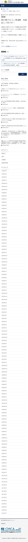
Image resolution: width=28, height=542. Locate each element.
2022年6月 (4, 312)
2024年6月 (4, 236)
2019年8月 (4, 412)
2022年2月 (4, 324)
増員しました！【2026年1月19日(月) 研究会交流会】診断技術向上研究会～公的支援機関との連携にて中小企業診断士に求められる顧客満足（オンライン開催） (13, 142)
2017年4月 (4, 497)
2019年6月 (4, 419)
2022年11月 (4, 296)
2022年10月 (4, 299)
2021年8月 (4, 343)
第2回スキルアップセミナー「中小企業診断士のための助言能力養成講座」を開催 (13, 64)
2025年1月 (4, 214)
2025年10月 (4, 189)
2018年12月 (4, 437)
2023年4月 (4, 280)
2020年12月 (4, 365)
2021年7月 (4, 346)
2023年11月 (4, 258)
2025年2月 (4, 211)
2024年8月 (4, 230)
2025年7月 (4, 199)
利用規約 (3, 523)
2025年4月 (4, 205)
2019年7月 (4, 415)
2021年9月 (4, 340)
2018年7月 (4, 453)
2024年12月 (4, 218)
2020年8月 (4, 378)
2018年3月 (4, 466)
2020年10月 (4, 371)
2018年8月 (4, 450)
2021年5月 (4, 353)
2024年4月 (4, 243)
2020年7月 (4, 381)
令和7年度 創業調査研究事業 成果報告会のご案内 (12, 113)
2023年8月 (4, 268)
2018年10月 (4, 444)
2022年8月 (4, 305)
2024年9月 (4, 227)
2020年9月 (4, 375)
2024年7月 (4, 233)
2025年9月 (4, 192)
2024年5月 (4, 240)
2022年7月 (4, 309)
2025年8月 (4, 195)
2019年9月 (4, 409)
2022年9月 (4, 302)
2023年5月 (4, 277)
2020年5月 (4, 387)
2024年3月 (4, 246)
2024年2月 (4, 249)
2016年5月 (4, 503)
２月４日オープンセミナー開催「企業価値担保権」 (13, 108)
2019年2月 (4, 431)
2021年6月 (4, 349)
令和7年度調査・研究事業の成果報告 (9, 83)
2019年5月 (4, 422)
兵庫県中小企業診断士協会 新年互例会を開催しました (14, 125)
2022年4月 (4, 318)
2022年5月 (4, 315)
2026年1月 (4, 180)
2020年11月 (4, 368)
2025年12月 (4, 183)
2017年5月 (4, 494)
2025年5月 (4, 202)
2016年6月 (4, 500)
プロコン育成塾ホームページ (9, 46)
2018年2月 (4, 469)
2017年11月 (4, 478)
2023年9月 (4, 265)
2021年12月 (4, 331)
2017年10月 (4, 481)
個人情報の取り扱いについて (8, 520)
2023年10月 (4, 261)
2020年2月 (4, 393)
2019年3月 (4, 428)
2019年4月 (4, 425)
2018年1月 (4, 472)
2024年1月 (4, 252)
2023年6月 (4, 274)
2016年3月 (4, 507)
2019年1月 (4, 434)
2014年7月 (4, 513)
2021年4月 (4, 356)
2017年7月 (4, 488)
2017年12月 (4, 475)
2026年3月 (4, 174)
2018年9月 (4, 447)
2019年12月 (4, 400)
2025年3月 (4, 208)
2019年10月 (4, 406)
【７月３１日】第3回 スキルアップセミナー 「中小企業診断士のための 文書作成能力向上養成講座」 (14, 58)
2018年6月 (4, 456)
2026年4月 (4, 170)
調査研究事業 (5, 162)
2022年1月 (4, 327)
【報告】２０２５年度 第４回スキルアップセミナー (13, 88)
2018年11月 (4, 441)
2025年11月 (4, 186)
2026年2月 (4, 177)
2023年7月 (4, 271)
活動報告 (4, 159)
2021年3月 (4, 359)
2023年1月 (4, 290)
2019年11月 (4, 403)
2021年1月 (4, 362)
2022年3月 (4, 321)
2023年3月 (4, 283)
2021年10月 (4, 337)
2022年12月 (4, 293)
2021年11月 (4, 334)
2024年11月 (4, 221)
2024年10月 (4, 224)
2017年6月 (4, 491)
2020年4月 (4, 390)
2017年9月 (4, 485)
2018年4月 (4, 462)
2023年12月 (4, 255)
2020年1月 (4, 397)
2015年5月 (4, 510)
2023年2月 (4, 287)
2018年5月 (4, 459)
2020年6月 (4, 384)
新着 (3, 16)
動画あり (4, 153)
